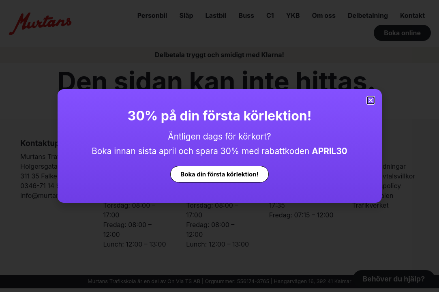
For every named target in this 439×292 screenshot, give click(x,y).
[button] (371, 100)
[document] (219, 146)
